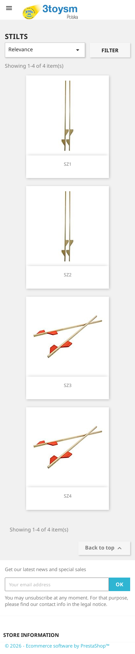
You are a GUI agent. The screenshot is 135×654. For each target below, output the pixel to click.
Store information (31, 635)
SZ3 (68, 385)
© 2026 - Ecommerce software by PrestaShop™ (57, 645)
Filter (110, 50)
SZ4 (68, 496)
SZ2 (68, 275)
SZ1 (68, 164)
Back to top (104, 548)
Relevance (45, 50)
